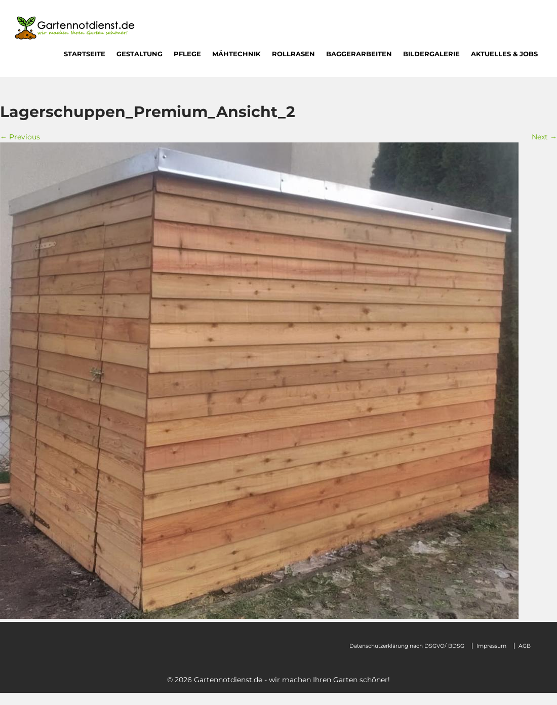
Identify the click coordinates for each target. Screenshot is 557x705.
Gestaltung (139, 54)
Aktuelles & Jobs (504, 54)
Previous (20, 136)
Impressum (491, 646)
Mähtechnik (236, 54)
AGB (525, 646)
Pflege (187, 54)
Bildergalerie (431, 54)
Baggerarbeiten (359, 54)
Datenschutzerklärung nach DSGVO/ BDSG (406, 646)
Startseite (84, 54)
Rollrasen (293, 54)
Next (544, 136)
